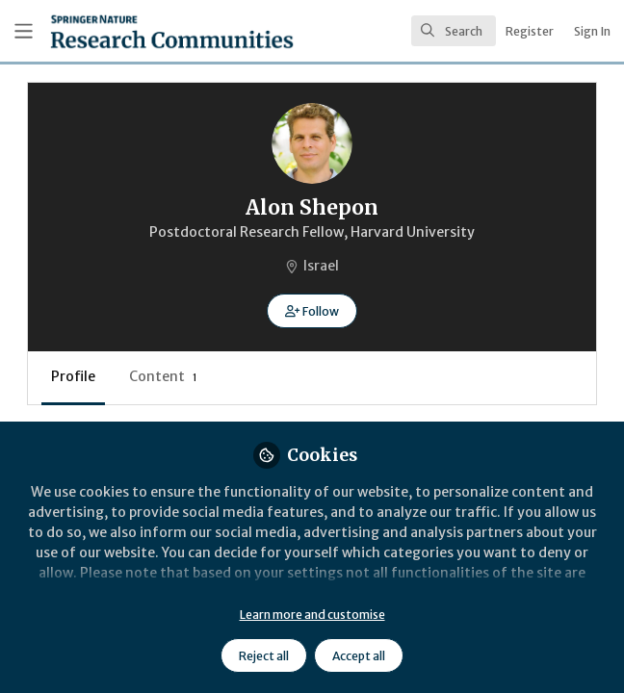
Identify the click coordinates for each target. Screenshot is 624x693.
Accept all (358, 656)
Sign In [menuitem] (592, 31)
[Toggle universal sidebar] (23, 31)
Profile (73, 376)
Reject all (264, 656)
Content (163, 376)
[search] (453, 30)
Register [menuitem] (530, 31)
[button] (311, 311)
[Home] (125, 31)
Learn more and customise (312, 614)
